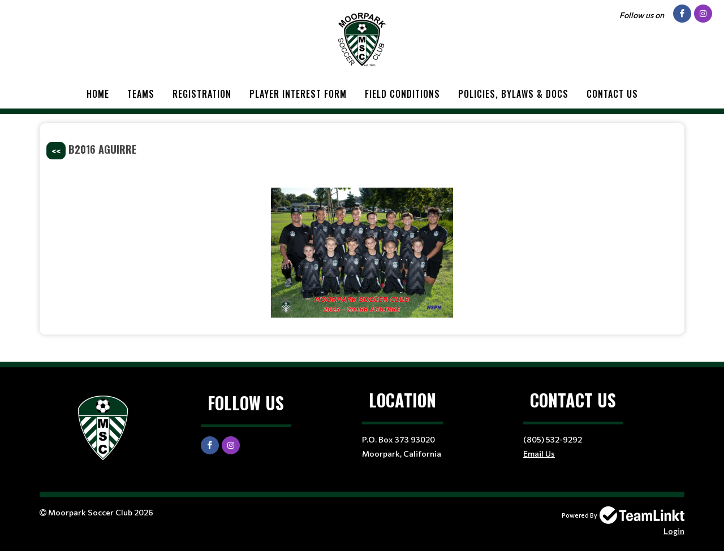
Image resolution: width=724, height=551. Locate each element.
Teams (140, 94)
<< (56, 150)
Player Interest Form (298, 94)
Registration (202, 94)
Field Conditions (402, 94)
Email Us (539, 453)
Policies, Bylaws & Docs (513, 94)
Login (673, 531)
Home (98, 94)
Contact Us (612, 94)
